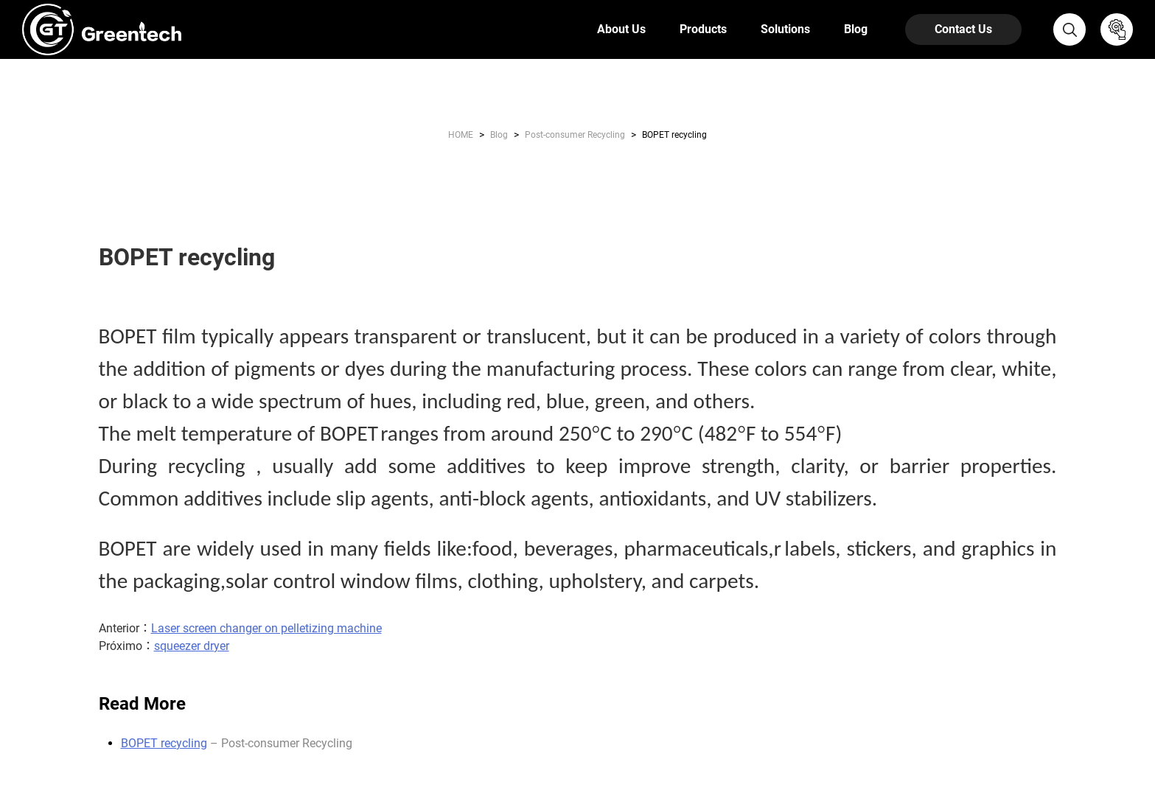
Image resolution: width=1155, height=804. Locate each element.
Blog (856, 29)
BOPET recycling (164, 743)
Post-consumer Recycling (575, 134)
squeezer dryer (191, 646)
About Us (621, 29)
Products (703, 29)
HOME (460, 134)
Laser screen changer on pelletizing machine (266, 628)
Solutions (785, 29)
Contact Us (963, 29)
